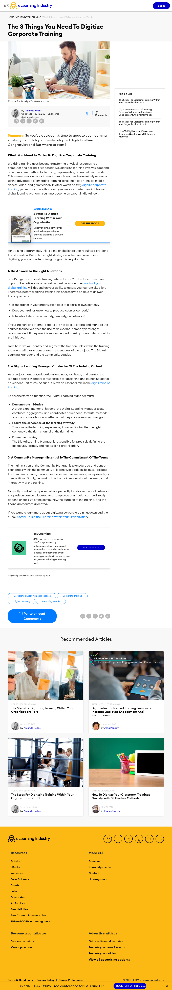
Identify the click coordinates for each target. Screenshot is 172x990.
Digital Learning (22, 601)
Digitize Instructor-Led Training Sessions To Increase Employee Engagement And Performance (136, 112)
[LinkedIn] (128, 839)
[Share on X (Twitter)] (22, 121)
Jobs (14, 891)
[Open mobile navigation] (6, 5)
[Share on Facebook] (16, 121)
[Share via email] (35, 121)
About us (94, 861)
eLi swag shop (97, 879)
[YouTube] (139, 839)
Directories (18, 897)
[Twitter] (118, 839)
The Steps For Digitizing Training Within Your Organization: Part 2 (139, 123)
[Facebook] (107, 839)
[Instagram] (160, 839)
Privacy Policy (45, 980)
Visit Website (91, 547)
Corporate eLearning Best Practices (32, 595)
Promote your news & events (107, 947)
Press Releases (20, 879)
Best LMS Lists (19, 909)
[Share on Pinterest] (41, 121)
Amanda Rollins (33, 110)
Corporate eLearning (28, 17)
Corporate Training (72, 595)
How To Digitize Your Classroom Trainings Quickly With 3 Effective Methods (137, 134)
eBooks (15, 867)
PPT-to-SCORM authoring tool (31, 921)
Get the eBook (90, 223)
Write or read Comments (32, 616)
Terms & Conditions (20, 980)
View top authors (21, 947)
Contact (94, 873)
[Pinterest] (149, 839)
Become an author (22, 941)
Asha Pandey (111, 727)
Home (11, 17)
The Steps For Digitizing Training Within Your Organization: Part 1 (139, 101)
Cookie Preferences (70, 980)
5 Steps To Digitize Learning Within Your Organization (52, 517)
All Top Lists (18, 903)
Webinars (17, 873)
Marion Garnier (112, 810)
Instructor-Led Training (106, 704)
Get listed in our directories (106, 941)
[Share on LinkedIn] (29, 121)
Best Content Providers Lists (28, 915)
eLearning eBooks (51, 601)
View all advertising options (110, 959)
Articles (15, 861)
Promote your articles (102, 953)
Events (15, 885)
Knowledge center (100, 867)
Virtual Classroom (103, 791)
